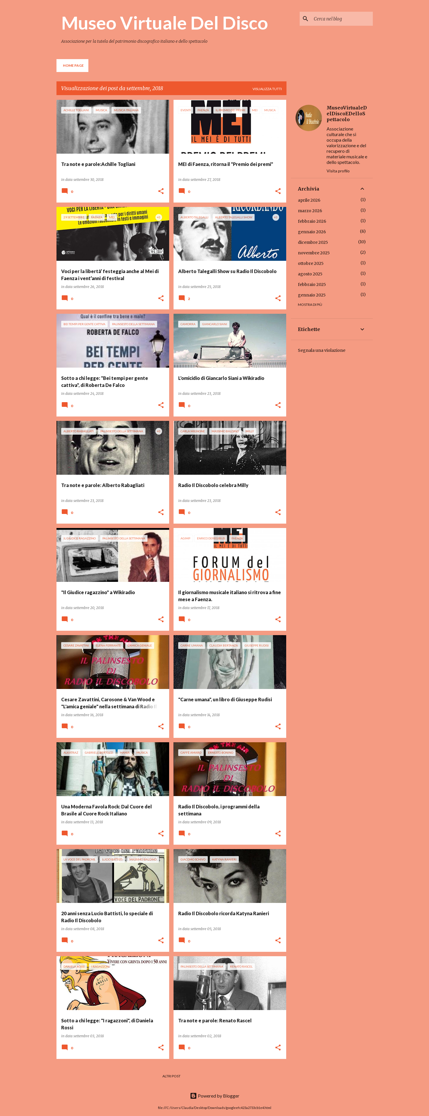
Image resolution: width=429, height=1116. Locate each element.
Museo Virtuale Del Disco (164, 22)
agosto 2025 (310, 274)
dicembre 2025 (313, 242)
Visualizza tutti (267, 89)
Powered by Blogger (214, 1095)
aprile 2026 (309, 200)
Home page (73, 65)
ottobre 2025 (311, 263)
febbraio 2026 (312, 221)
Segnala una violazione (321, 350)
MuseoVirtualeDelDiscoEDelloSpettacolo (347, 113)
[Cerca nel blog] (342, 19)
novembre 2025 (314, 253)
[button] (160, 192)
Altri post (171, 1076)
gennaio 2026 (312, 231)
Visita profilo (338, 170)
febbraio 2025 (312, 284)
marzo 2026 (310, 210)
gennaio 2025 (312, 295)
